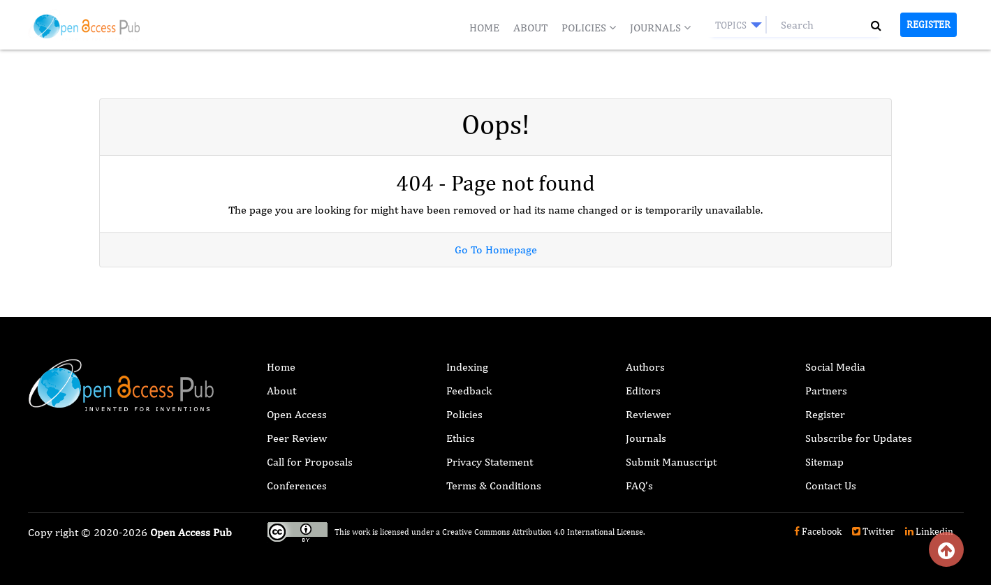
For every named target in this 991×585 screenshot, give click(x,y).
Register (928, 24)
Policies (588, 27)
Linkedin (929, 531)
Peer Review (297, 438)
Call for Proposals (310, 461)
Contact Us (830, 485)
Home (484, 27)
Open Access (297, 414)
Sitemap (824, 461)
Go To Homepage (496, 249)
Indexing (467, 366)
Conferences (297, 485)
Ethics (460, 438)
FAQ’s (639, 485)
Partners (826, 390)
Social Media (835, 366)
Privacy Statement (489, 461)
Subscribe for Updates (858, 438)
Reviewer (648, 414)
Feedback (469, 390)
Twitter (873, 531)
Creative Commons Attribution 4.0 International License (542, 532)
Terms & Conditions (493, 485)
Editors (643, 390)
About (530, 27)
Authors (645, 366)
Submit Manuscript (671, 461)
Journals (660, 27)
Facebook (818, 531)
